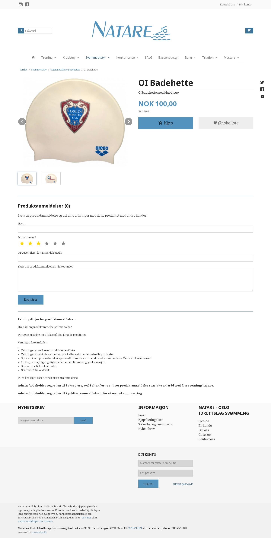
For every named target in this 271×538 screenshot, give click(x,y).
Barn (188, 57)
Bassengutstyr (168, 57)
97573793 (135, 528)
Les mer (87, 517)
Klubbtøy (69, 57)
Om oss (204, 430)
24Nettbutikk (39, 532)
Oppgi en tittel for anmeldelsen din (135, 256)
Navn (135, 227)
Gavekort (205, 434)
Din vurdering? (27, 237)
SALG (148, 57)
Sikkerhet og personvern (155, 424)
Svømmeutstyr (96, 57)
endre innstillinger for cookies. (35, 521)
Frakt (142, 415)
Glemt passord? (183, 484)
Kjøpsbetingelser (150, 420)
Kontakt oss (207, 439)
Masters (229, 57)
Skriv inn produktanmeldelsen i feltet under (135, 278)
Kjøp (165, 123)
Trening (47, 57)
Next (132, 121)
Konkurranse (125, 57)
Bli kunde (205, 425)
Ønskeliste (226, 123)
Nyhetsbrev (146, 429)
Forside (23, 69)
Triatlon (208, 57)
